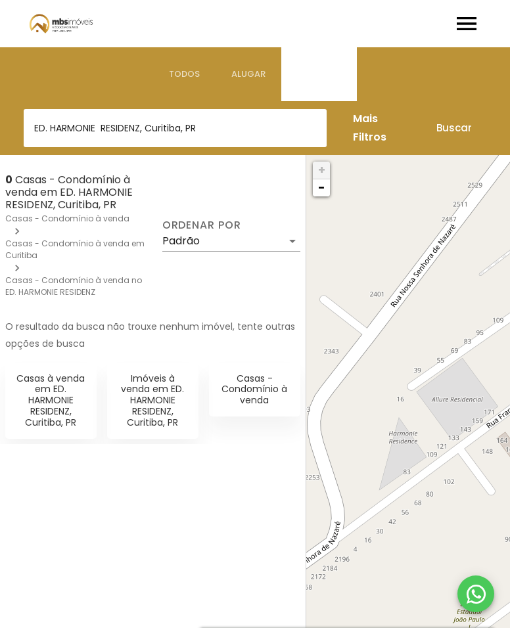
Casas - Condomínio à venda (67, 218)
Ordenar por (201, 225)
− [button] (321, 187)
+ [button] (321, 170)
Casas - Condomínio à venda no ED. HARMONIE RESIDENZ (73, 286)
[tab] (184, 74)
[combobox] (175, 128)
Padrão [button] (181, 240)
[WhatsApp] (475, 593)
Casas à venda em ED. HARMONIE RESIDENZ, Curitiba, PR (50, 400)
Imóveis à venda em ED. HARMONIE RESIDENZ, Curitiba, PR (152, 400)
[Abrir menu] (467, 24)
